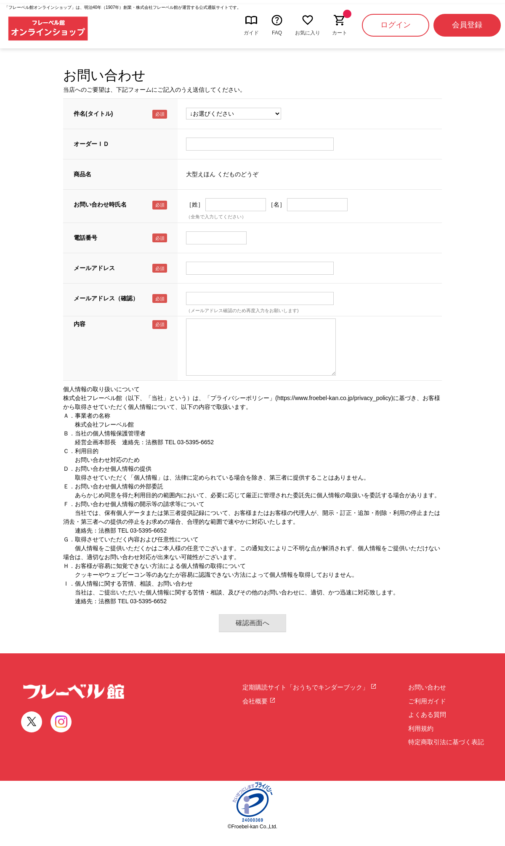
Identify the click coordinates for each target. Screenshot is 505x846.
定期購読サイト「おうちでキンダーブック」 (309, 687)
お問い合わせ (427, 687)
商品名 (82, 174)
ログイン (395, 25)
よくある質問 (427, 714)
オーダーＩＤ (91, 144)
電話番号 (85, 237)
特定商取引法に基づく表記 (446, 741)
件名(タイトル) (93, 113)
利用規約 (420, 728)
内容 (79, 324)
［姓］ (195, 204)
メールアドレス (94, 268)
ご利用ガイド (427, 701)
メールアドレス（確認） (106, 298)
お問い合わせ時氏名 (100, 204)
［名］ (276, 204)
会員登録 (467, 25)
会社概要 (259, 701)
